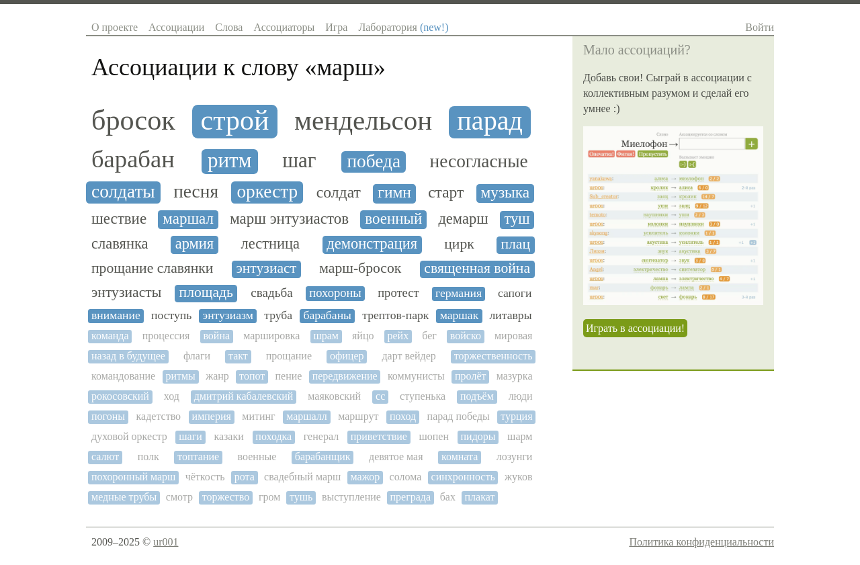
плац (515, 244)
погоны (108, 416)
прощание (289, 355)
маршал (188, 218)
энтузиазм (228, 315)
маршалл (306, 416)
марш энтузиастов (289, 218)
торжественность (493, 355)
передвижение (345, 376)
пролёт (470, 376)
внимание (115, 315)
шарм (519, 436)
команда (110, 335)
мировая (513, 335)
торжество (226, 497)
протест (398, 293)
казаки (228, 436)
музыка (505, 192)
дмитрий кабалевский (244, 396)
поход (403, 416)
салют (105, 456)
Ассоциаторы (283, 27)
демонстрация (372, 244)
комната (459, 456)
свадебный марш (302, 476)
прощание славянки (152, 268)
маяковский (334, 396)
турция (516, 416)
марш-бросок (360, 268)
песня (195, 191)
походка (273, 436)
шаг (299, 160)
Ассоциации (176, 27)
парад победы (458, 416)
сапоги (515, 293)
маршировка (271, 335)
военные (257, 456)
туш (516, 219)
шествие (118, 218)
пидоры (478, 436)
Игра (336, 27)
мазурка (515, 376)
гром (269, 497)
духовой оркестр (129, 436)
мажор (365, 476)
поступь (171, 315)
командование (123, 376)
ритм (229, 160)
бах (448, 497)
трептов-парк (395, 315)
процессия (166, 335)
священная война (477, 268)
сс (380, 396)
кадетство (158, 416)
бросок (133, 120)
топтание (198, 456)
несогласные (479, 161)
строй (235, 120)
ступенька (422, 396)
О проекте (114, 27)
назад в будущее (128, 355)
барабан (133, 159)
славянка (119, 244)
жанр (217, 376)
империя (211, 416)
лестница (270, 244)
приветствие (379, 436)
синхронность (463, 476)
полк (148, 456)
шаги (190, 436)
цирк (459, 244)
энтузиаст (266, 268)
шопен (434, 436)
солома (406, 476)
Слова (229, 27)
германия (458, 293)
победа (373, 161)
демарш (463, 219)
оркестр (267, 191)
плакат (480, 497)
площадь (206, 292)
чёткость (205, 476)
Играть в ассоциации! (635, 328)
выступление (351, 497)
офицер (347, 355)
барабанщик (323, 456)
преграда (410, 497)
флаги (196, 355)
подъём (477, 396)
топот (252, 376)
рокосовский (120, 396)
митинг (258, 416)
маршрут (358, 416)
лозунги (515, 456)
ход (171, 396)
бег (429, 335)
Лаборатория (403, 27)
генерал (321, 436)
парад (490, 121)
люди (521, 396)
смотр (179, 497)
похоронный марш (133, 476)
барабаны (327, 315)
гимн (394, 192)
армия (194, 244)
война (216, 335)
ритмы (180, 376)
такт (238, 355)
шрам (326, 335)
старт (446, 192)
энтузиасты (126, 292)
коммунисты (416, 376)
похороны (335, 293)
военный (393, 218)
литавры (511, 315)
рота (244, 476)
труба (278, 315)
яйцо (363, 335)
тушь (301, 497)
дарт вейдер (408, 355)
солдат (338, 192)
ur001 (165, 542)
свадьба (271, 293)
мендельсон (363, 120)
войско (465, 335)
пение (288, 376)
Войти (759, 27)
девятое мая (396, 456)
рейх (398, 335)
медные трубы (124, 497)
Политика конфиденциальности (701, 542)
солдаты (123, 191)
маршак (459, 315)
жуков (519, 476)
